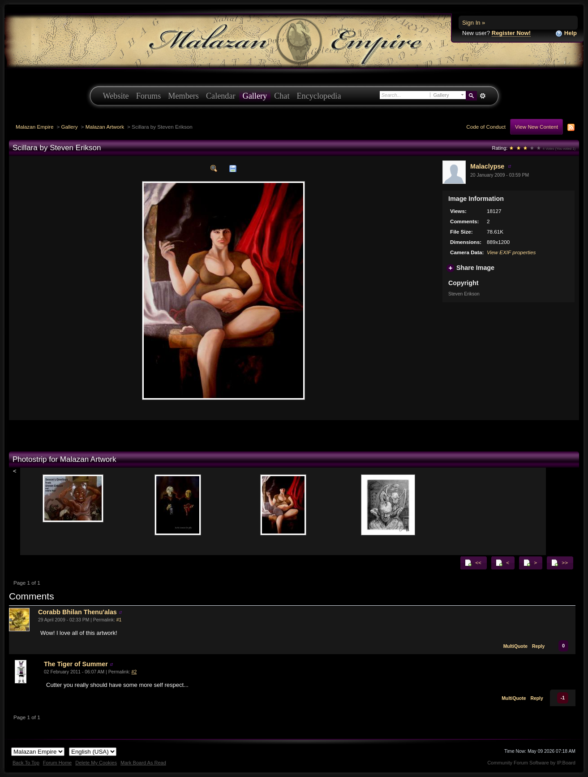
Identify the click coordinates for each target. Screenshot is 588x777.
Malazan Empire (34, 127)
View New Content (536, 127)
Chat (281, 95)
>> (559, 562)
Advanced (483, 95)
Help (566, 33)
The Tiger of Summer (76, 664)
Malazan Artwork (105, 127)
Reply (538, 646)
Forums (148, 95)
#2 (134, 671)
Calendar (221, 95)
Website (116, 95)
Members (183, 95)
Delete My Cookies (96, 762)
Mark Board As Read (143, 762)
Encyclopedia (319, 95)
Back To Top (26, 762)
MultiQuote (515, 646)
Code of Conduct (486, 127)
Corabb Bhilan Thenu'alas (77, 612)
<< (472, 562)
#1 (119, 619)
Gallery (255, 95)
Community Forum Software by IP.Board (531, 762)
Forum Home (57, 762)
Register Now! (511, 33)
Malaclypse (487, 166)
